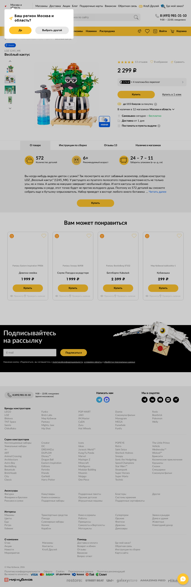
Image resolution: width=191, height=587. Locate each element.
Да (20, 30)
